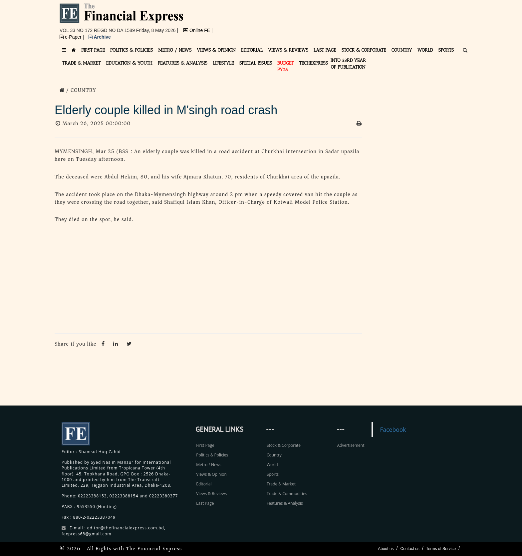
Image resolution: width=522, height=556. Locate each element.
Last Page (205, 503)
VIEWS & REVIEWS (288, 50)
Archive (100, 37)
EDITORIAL (252, 50)
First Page (205, 445)
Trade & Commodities (287, 493)
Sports (273, 474)
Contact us (409, 548)
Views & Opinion (211, 474)
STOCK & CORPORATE (364, 50)
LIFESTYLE (223, 63)
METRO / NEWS (174, 50)
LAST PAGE (325, 50)
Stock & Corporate (284, 445)
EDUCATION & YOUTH (129, 63)
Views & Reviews (211, 493)
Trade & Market (281, 484)
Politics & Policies (212, 455)
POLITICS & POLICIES (131, 50)
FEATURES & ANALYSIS (182, 63)
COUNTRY (402, 50)
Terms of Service (441, 548)
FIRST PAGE (93, 50)
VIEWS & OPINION (216, 50)
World (272, 464)
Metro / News (208, 464)
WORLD (425, 50)
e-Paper (71, 37)
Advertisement (351, 445)
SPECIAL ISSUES (255, 63)
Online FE (197, 30)
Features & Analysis (285, 503)
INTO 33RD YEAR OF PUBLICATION (348, 64)
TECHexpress (313, 63)
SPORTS (446, 50)
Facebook (393, 429)
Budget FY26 (285, 66)
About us (385, 548)
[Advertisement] (353, 18)
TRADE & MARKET (81, 63)
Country (274, 455)
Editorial (203, 484)
